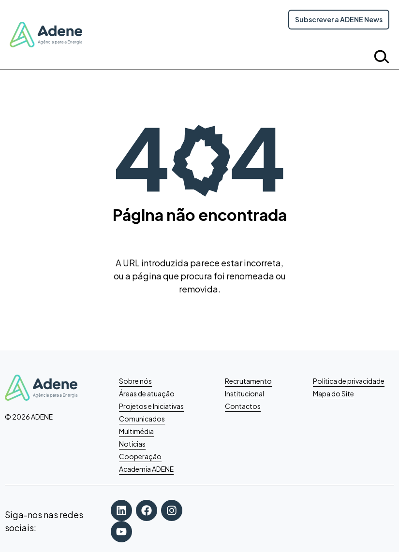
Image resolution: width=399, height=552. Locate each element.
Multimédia (136, 431)
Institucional (244, 393)
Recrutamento (248, 381)
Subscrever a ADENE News (339, 19)
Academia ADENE (146, 469)
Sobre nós (135, 381)
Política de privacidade (348, 381)
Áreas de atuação (147, 393)
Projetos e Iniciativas (151, 406)
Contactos (243, 406)
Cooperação (140, 456)
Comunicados (142, 418)
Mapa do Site (333, 393)
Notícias (132, 443)
